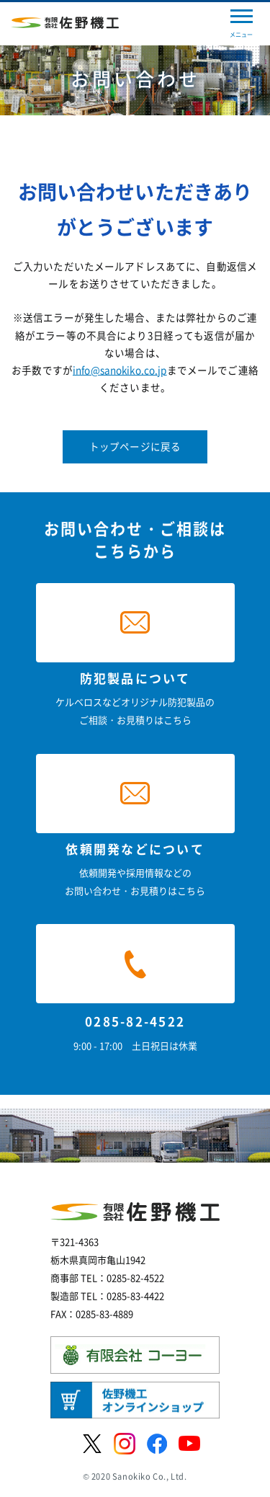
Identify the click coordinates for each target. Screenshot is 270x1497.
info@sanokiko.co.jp (120, 370)
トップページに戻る (135, 446)
